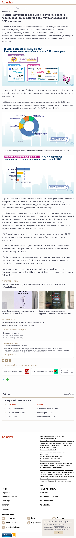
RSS (33, 518)
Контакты (10, 518)
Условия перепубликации (48, 438)
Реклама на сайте (9, 497)
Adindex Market (46, 501)
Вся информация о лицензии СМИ (51, 456)
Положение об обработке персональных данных (56, 463)
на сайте (24, 272)
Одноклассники (38, 523)
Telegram (60, 518)
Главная (4, 8)
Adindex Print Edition (49, 497)
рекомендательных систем (53, 529)
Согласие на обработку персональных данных (55, 465)
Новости (11, 8)
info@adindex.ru (13, 527)
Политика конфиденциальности (50, 458)
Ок (58, 533)
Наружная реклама (22, 8)
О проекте (6, 493)
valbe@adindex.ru (10, 355)
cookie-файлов (59, 526)
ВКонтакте (11, 523)
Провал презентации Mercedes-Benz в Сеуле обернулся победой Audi (33, 286)
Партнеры (6, 501)
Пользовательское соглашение (50, 461)
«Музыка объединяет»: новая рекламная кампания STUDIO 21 (25, 322)
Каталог (5, 505)
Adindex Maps (46, 505)
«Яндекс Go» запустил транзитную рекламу (18, 325)
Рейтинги (44, 493)
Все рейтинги (69, 394)
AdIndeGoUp (7, 275)
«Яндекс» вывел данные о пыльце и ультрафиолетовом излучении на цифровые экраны (55, 313)
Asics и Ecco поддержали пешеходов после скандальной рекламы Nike (18, 312)
